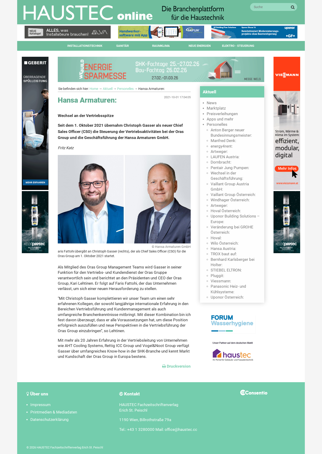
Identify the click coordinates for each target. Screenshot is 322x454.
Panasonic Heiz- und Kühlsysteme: (228, 289)
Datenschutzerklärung (49, 419)
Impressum (40, 405)
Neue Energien (200, 45)
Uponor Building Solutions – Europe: (235, 219)
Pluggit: (217, 276)
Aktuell (108, 89)
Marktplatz (216, 108)
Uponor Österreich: (227, 297)
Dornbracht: (221, 162)
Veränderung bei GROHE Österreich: (232, 230)
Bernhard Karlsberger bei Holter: (232, 262)
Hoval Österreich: (226, 211)
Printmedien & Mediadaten (53, 412)
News (212, 103)
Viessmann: (221, 281)
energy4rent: (222, 146)
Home (94, 89)
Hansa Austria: (223, 248)
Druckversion (176, 366)
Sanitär (122, 45)
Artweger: (219, 151)
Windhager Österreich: (230, 200)
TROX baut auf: (224, 254)
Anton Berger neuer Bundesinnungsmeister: (231, 133)
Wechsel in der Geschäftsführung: (227, 176)
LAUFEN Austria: (225, 157)
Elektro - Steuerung (238, 45)
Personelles (125, 89)
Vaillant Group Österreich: (233, 194)
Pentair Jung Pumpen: (230, 168)
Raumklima (161, 45)
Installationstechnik (84, 45)
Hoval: (216, 238)
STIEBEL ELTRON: (226, 270)
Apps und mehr (220, 119)
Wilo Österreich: (224, 243)
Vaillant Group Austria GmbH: (230, 187)
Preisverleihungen (222, 114)
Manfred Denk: (223, 141)
